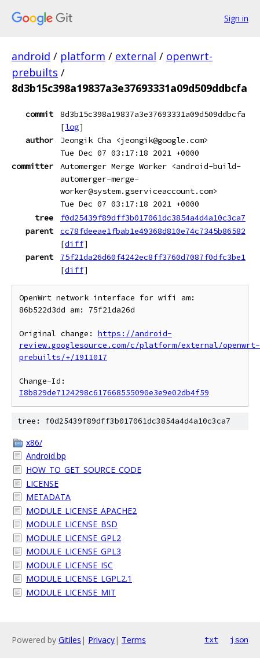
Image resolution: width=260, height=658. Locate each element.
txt (211, 639)
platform (82, 56)
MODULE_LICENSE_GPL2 (73, 537)
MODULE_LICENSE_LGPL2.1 (79, 578)
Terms (134, 639)
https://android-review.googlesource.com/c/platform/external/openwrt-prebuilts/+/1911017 (139, 345)
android (31, 56)
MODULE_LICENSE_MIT (71, 592)
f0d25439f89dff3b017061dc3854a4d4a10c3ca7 (153, 217)
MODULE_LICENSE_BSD (72, 524)
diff (74, 243)
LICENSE (42, 483)
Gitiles (69, 639)
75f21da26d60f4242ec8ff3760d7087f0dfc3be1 (153, 257)
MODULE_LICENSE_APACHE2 (81, 510)
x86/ (34, 442)
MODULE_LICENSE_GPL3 (73, 551)
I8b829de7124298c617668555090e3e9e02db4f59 (114, 393)
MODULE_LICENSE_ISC (69, 565)
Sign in (236, 18)
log (72, 127)
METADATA (48, 496)
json (239, 639)
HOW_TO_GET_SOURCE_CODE (83, 469)
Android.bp (46, 455)
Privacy (101, 639)
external (135, 56)
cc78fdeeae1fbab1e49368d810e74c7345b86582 (153, 231)
